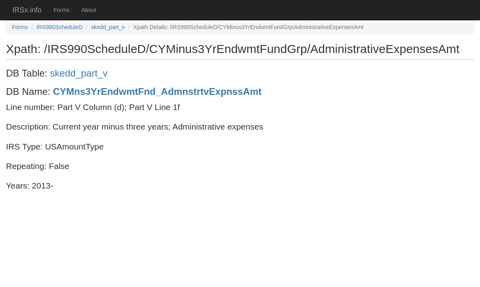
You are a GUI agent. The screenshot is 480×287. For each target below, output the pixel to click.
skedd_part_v (108, 27)
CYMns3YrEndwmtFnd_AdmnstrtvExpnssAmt (157, 91)
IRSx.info (27, 10)
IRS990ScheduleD (59, 27)
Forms (61, 10)
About (88, 10)
